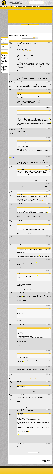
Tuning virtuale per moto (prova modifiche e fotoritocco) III (26, 31)
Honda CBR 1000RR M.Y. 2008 (26, 28)
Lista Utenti (3, 40)
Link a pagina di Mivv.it (35, 420)
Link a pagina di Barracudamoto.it (21, 421)
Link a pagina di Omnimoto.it (24, 418)
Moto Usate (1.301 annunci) (4, 46)
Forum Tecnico (16, 35)
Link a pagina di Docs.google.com (21, 267)
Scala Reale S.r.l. (22, 469)
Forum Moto (10, 6)
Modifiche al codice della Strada (34, 28)
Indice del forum (11, 35)
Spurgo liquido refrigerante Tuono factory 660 (4, 55)
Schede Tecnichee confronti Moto (4, 48)
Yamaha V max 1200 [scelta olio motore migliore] (4, 70)
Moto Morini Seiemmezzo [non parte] (4, 64)
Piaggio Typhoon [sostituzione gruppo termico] (4, 67)
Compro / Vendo (37, 6)
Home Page (4, 6)
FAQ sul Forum (4, 39)
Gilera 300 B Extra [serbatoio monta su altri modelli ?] (4, 61)
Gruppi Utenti (4, 42)
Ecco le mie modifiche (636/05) (38, 31)
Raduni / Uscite (30, 6)
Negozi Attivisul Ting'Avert (4, 50)
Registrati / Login (17, 6)
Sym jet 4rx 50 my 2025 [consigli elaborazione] (4, 58)
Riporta (47, 42)
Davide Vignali (27, 469)
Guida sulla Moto (24, 6)
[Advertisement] (30, 16)
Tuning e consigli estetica (23, 35)
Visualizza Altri (5, 72)
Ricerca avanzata (34, 4)
